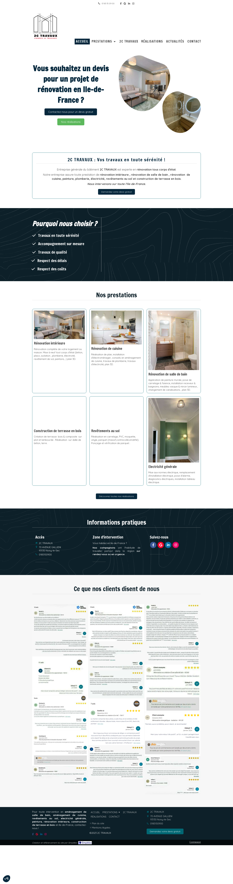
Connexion (195, 842)
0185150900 (45, 554)
